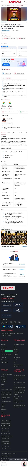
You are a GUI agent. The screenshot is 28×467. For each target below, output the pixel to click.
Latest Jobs (12, 333)
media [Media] (2, 349)
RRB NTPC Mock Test (6, 425)
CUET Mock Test (5, 438)
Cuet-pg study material (9, 5)
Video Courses (4, 381)
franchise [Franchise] (3, 357)
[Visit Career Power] (6, 316)
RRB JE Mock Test (5, 446)
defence (16, 354)
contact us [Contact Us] (3, 347)
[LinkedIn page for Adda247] (2, 322)
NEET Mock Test (5, 441)
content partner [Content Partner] (5, 359)
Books (2, 387)
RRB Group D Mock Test (6, 436)
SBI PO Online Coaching (19, 375)
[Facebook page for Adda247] (15, 322)
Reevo (2, 406)
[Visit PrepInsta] (18, 305)
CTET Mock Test (5, 431)
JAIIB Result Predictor (6, 392)
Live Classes (4, 379)
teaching (16, 352)
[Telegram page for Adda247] (11, 322)
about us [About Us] (3, 344)
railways (16, 349)
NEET (15, 362)
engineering (17, 357)
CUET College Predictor (6, 389)
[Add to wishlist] (26, 21)
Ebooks (3, 384)
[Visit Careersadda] (6, 305)
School (9, 335)
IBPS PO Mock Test (5, 443)
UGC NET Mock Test (6, 448)
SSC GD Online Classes (19, 382)
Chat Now (21, 269)
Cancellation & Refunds (6, 456)
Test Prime (3, 409)
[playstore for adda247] (7, 326)
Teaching (4, 335)
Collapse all (24, 246)
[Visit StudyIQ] (18, 310)
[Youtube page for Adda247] (19, 322)
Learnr (2, 411)
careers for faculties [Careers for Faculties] (6, 354)
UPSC (15, 359)
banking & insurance (19, 344)
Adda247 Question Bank (6, 374)
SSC (15, 347)
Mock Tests (3, 376)
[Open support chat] (24, 464)
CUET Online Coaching (19, 387)
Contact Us (22, 264)
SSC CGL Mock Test (5, 433)
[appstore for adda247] (20, 326)
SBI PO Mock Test (5, 428)
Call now (22, 274)
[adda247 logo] (8, 288)
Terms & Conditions (5, 458)
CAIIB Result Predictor (6, 394)
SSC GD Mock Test (5, 423)
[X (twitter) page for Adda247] (6, 322)
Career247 (3, 404)
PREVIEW (6, 64)
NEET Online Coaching (19, 390)
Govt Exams (5, 333)
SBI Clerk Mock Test (5, 420)
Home (2, 5)
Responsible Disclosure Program (8, 453)
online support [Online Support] (4, 362)
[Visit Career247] (6, 310)
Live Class (14, 5)
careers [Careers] (3, 352)
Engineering (20, 333)
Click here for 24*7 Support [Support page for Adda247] (7, 298)
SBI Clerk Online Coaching (20, 384)
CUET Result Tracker (6, 401)
